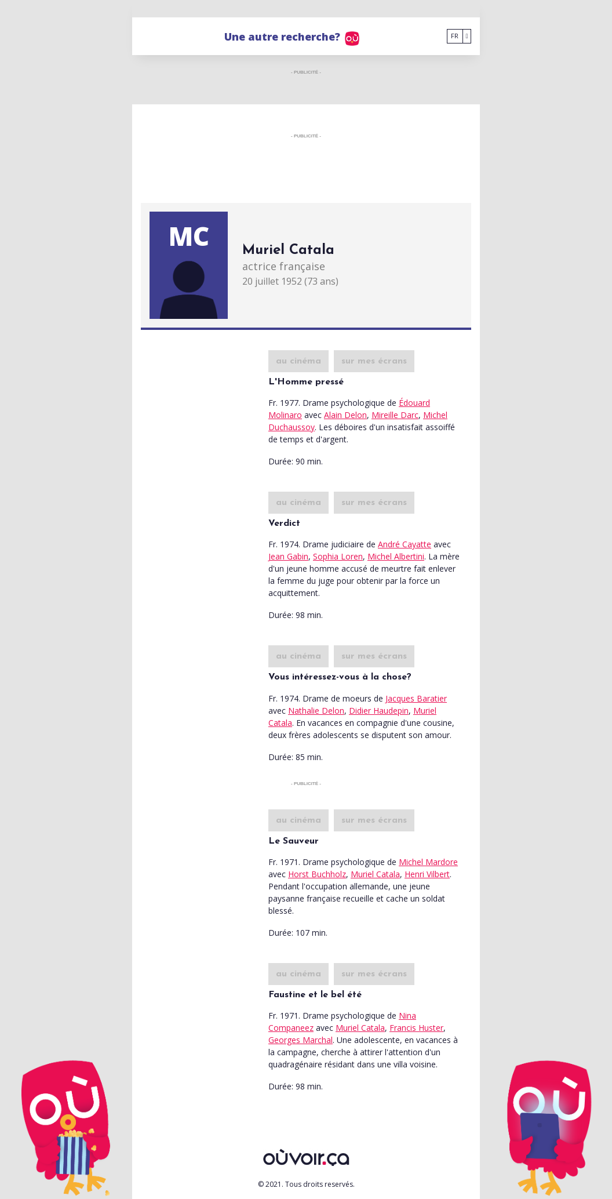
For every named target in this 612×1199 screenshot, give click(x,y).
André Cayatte (404, 544)
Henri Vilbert (427, 874)
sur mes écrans (374, 361)
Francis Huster (416, 1027)
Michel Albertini (395, 556)
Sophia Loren (338, 556)
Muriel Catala (375, 874)
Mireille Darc (394, 414)
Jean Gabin (288, 556)
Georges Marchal (300, 1039)
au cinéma (298, 361)
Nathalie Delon (316, 710)
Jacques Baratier (416, 698)
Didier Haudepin (379, 710)
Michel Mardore (428, 861)
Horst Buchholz (317, 874)
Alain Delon (345, 414)
